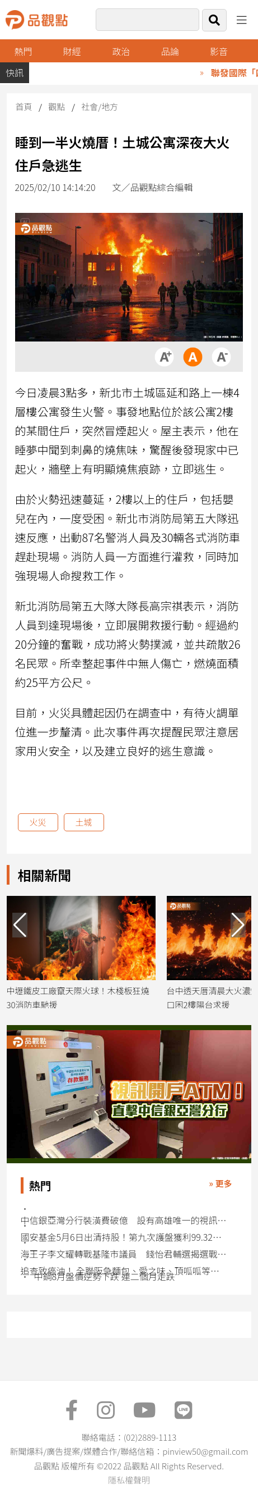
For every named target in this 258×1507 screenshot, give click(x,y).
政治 (121, 51)
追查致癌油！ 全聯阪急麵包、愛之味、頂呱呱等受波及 (124, 1271)
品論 (170, 51)
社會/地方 (99, 106)
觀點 (56, 106)
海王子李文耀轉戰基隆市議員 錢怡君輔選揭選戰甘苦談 (124, 1254)
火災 (38, 822)
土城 (84, 822)
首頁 (24, 106)
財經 (72, 51)
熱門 (23, 51)
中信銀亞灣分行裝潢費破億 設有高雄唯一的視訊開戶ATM (124, 1220)
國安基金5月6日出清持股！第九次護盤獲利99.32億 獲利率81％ (124, 1237)
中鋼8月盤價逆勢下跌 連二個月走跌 (104, 1276)
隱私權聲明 (129, 1480)
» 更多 (220, 1183)
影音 (219, 51)
